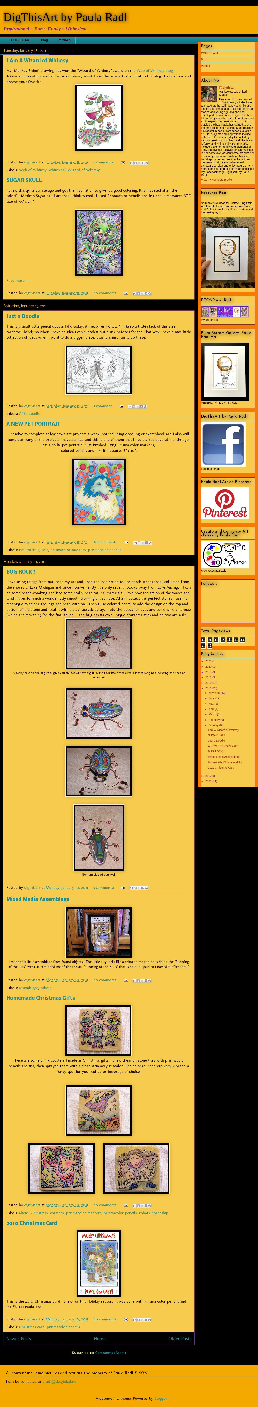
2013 (208, 677)
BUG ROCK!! (20, 572)
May (212, 703)
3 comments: (104, 887)
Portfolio (64, 40)
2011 (208, 688)
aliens (24, 1212)
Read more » (17, 280)
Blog (44, 40)
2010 (208, 775)
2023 (208, 661)
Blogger (160, 1398)
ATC (22, 413)
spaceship (160, 1212)
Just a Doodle (23, 316)
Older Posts (179, 1338)
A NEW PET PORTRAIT (33, 424)
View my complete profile (216, 179)
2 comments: (104, 162)
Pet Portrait (29, 549)
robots (45, 987)
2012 (208, 682)
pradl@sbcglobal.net (59, 1381)
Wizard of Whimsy (84, 169)
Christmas (39, 1212)
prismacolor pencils (104, 549)
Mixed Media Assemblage (38, 899)
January (214, 725)
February (214, 719)
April (212, 709)
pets (44, 549)
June (212, 698)
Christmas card (32, 1326)
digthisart (229, 87)
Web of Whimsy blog (155, 70)
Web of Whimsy (33, 169)
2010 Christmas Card (31, 1223)
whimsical (57, 169)
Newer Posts (18, 1338)
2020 (208, 666)
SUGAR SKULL (24, 180)
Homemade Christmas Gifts (40, 998)
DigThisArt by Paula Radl (65, 16)
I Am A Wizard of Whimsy (37, 61)
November (215, 692)
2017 (208, 672)
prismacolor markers (68, 549)
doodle (34, 413)
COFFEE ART (21, 40)
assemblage (28, 987)
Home (100, 1338)
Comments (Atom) (110, 1352)
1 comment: (104, 405)
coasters (57, 1212)
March (213, 714)
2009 (208, 781)
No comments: (105, 292)
